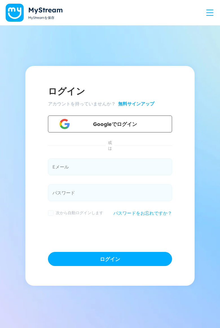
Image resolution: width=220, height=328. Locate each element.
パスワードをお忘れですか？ (142, 213)
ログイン (110, 259)
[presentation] (91, 232)
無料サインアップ (135, 104)
